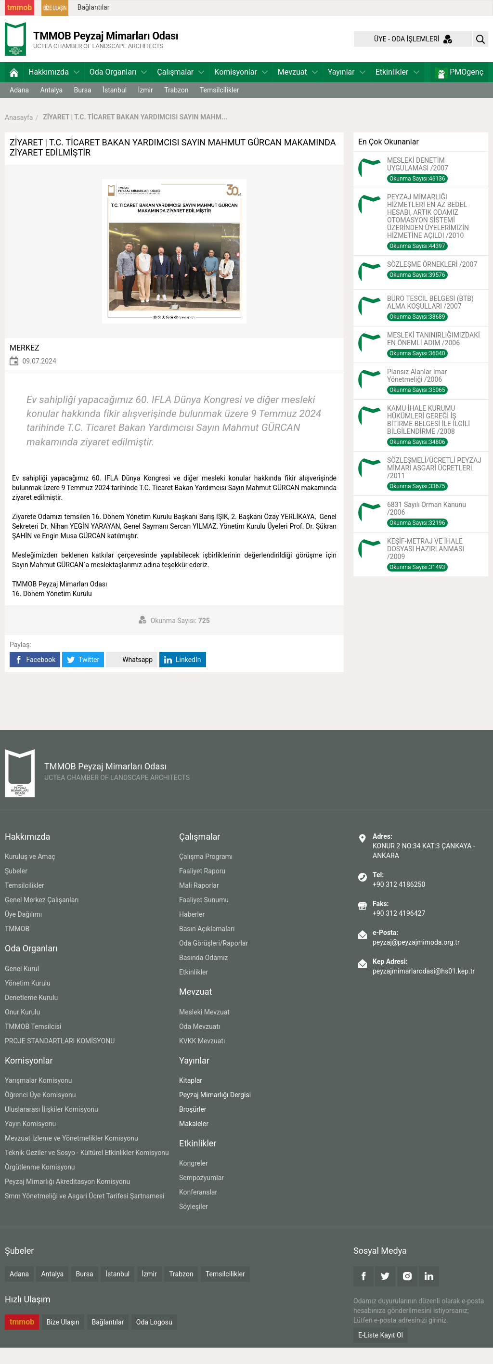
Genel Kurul (22, 985)
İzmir (145, 106)
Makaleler (193, 1140)
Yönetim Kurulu (28, 999)
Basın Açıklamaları (206, 945)
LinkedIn (182, 676)
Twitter (83, 676)
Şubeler (16, 888)
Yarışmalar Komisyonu (38, 1097)
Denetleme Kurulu (31, 1014)
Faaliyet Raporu (202, 888)
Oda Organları (118, 88)
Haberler (192, 931)
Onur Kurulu (22, 1028)
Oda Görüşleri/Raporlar (213, 960)
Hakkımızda (53, 88)
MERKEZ (24, 364)
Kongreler (193, 1180)
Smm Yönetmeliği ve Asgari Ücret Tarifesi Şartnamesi (84, 1212)
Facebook (34, 676)
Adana (19, 106)
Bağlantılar (94, 7)
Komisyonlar (241, 88)
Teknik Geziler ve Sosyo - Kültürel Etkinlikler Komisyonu (87, 1169)
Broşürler (193, 1126)
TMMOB (17, 945)
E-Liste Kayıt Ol (380, 1351)
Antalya (51, 106)
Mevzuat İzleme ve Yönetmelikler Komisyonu (71, 1154)
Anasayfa (19, 134)
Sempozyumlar (201, 1194)
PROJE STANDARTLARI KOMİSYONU (60, 1057)
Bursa (82, 106)
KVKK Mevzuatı (202, 1057)
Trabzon (176, 106)
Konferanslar (198, 1209)
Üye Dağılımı (23, 931)
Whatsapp (132, 676)
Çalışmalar (180, 88)
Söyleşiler (193, 1223)
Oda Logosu (154, 1338)
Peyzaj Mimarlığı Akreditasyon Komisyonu (67, 1198)
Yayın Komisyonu (30, 1140)
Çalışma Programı (206, 873)
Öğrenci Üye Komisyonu (40, 1111)
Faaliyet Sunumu (204, 917)
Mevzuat (298, 88)
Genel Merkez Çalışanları (42, 917)
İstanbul (115, 106)
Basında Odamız (203, 974)
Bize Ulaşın (63, 1338)
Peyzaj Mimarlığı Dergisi (215, 1111)
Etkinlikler (397, 88)
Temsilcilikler (219, 106)
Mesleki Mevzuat (204, 1028)
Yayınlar (346, 88)
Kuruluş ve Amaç (30, 873)
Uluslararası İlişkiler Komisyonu (51, 1126)
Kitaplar (190, 1097)
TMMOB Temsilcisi (33, 1043)
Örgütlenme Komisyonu (40, 1183)
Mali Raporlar (199, 902)
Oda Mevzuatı (199, 1043)
